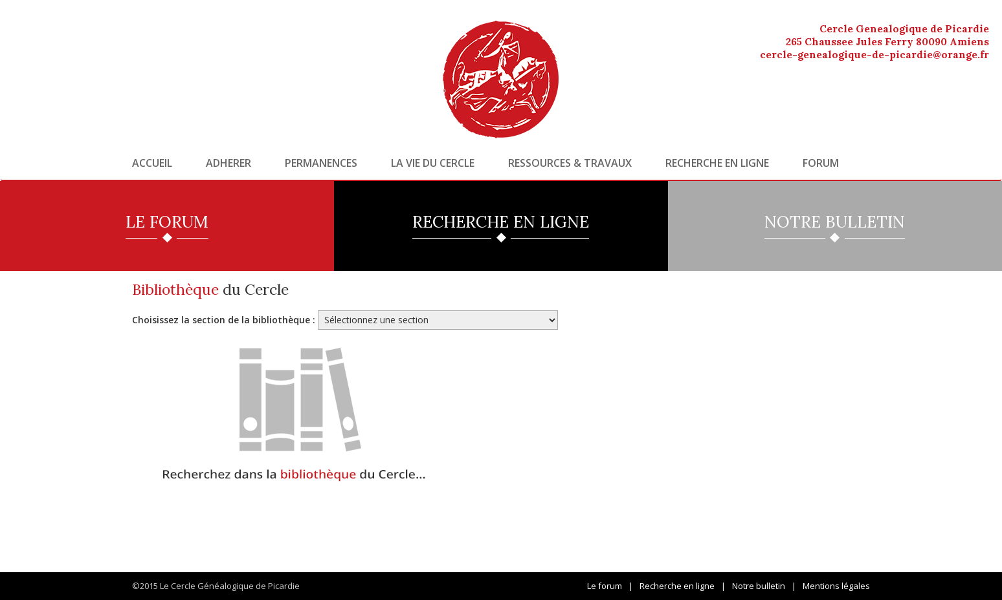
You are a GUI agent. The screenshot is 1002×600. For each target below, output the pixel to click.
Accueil (152, 163)
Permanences (321, 163)
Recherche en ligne (717, 163)
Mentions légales (836, 586)
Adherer (228, 163)
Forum (821, 163)
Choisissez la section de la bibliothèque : (223, 320)
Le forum (604, 586)
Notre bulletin (758, 586)
